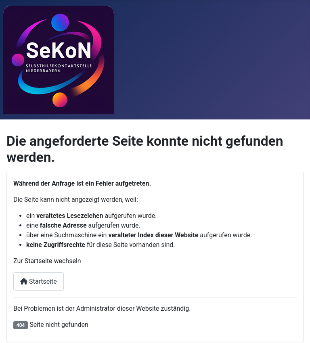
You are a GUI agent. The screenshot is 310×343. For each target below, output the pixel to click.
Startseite (38, 281)
